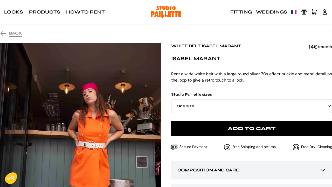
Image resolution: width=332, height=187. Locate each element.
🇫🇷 (294, 12)
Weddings (271, 12)
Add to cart (252, 128)
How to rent (85, 12)
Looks (13, 12)
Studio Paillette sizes (251, 102)
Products (44, 12)
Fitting (241, 12)
